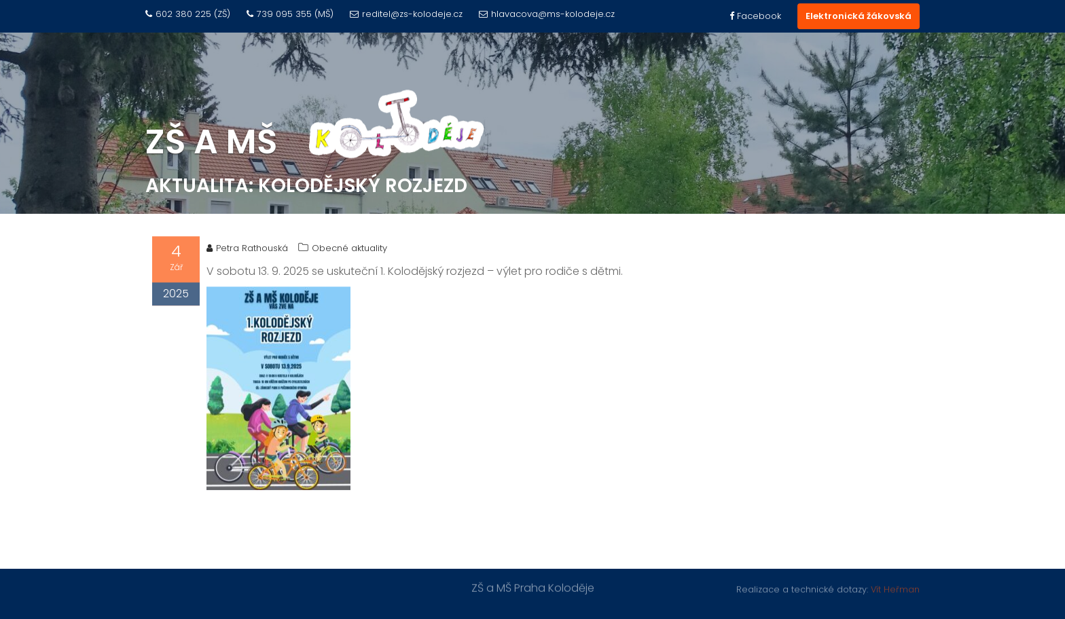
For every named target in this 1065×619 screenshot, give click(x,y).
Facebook (755, 16)
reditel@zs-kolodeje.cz (406, 13)
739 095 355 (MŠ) (290, 13)
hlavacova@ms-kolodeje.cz (547, 13)
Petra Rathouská (247, 249)
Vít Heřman (895, 589)
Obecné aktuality (349, 249)
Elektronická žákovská (858, 16)
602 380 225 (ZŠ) (187, 13)
